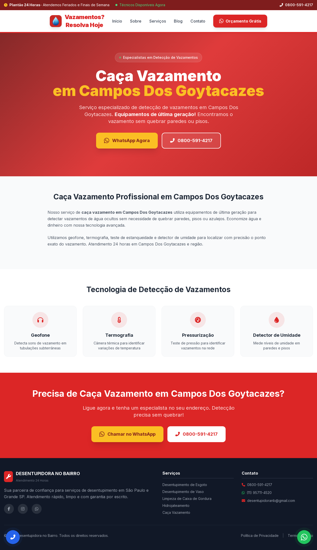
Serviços (157, 21)
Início (117, 21)
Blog (178, 21)
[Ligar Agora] (13, 537)
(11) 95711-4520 (259, 492)
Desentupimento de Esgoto (184, 485)
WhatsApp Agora (127, 141)
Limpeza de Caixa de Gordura (186, 498)
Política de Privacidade (260, 535)
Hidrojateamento (175, 505)
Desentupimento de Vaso (183, 491)
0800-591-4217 (296, 5)
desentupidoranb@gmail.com (271, 500)
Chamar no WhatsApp (127, 434)
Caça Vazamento (176, 512)
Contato (197, 21)
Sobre (135, 21)
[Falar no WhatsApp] (304, 537)
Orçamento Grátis (240, 21)
